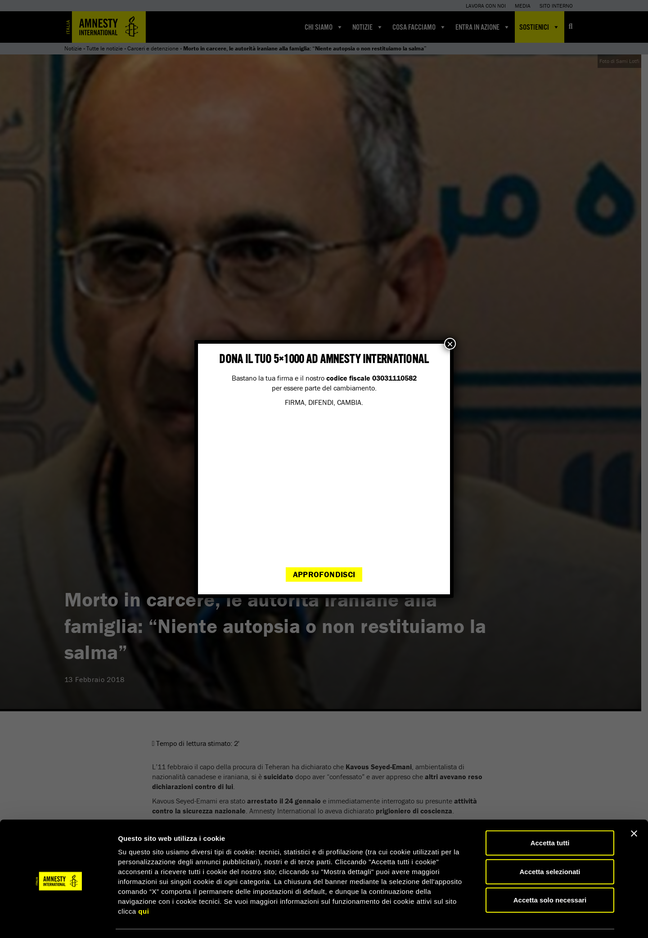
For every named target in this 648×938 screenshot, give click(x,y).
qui (143, 884)
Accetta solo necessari (550, 873)
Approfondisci (324, 574)
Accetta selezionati (549, 844)
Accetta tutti (550, 816)
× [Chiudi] (450, 344)
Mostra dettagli (473, 920)
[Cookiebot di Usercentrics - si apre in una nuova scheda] (58, 920)
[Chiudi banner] (634, 806)
